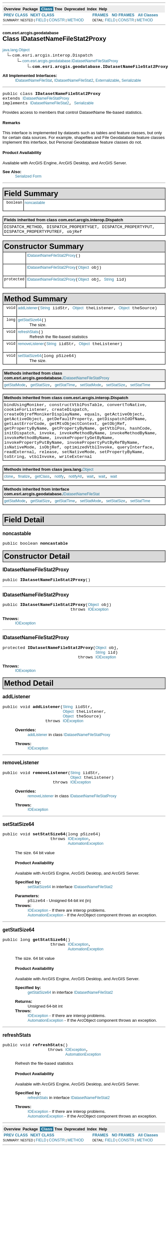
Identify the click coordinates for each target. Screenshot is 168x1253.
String (109, 287)
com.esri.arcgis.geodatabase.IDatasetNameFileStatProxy (70, 61)
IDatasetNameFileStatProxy (46, 100)
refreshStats (28, 342)
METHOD (76, 20)
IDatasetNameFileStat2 (73, 80)
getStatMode (14, 398)
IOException (98, 639)
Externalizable (107, 80)
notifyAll (75, 502)
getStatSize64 (29, 329)
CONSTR (57, 20)
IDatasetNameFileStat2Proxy (51, 261)
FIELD (41, 20)
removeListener (31, 355)
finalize (24, 502)
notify (59, 502)
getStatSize (40, 398)
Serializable (131, 80)
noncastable (35, 205)
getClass (42, 502)
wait (90, 502)
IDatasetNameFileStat (33, 80)
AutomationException (85, 886)
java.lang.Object (16, 50)
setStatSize (115, 398)
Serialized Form (28, 179)
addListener (28, 316)
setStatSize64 (29, 368)
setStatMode (90, 398)
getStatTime (65, 398)
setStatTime (140, 398)
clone (8, 502)
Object (83, 274)
